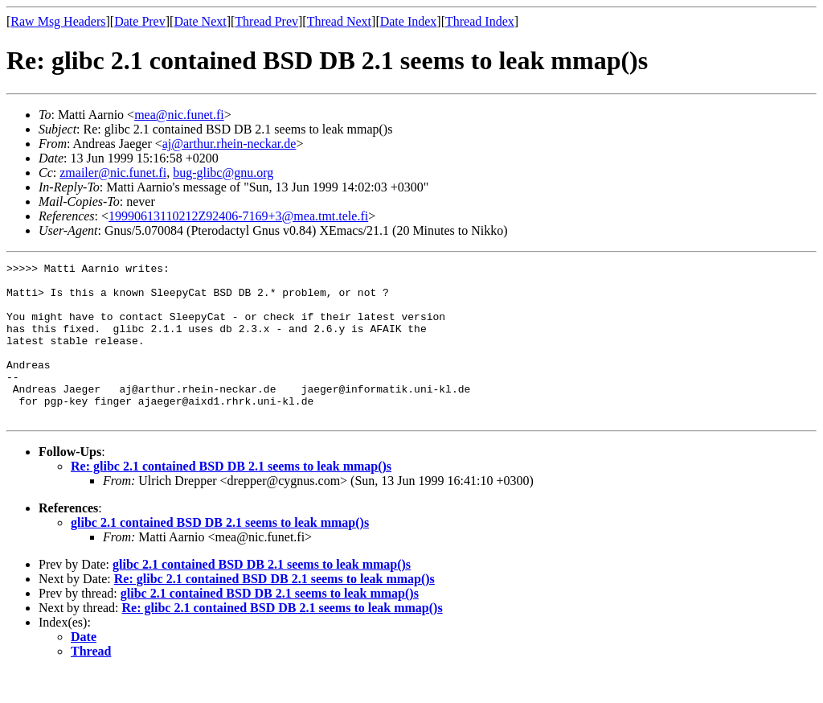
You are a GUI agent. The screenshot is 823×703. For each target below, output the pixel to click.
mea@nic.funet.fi (179, 114)
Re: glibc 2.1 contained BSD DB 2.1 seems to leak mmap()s (231, 497)
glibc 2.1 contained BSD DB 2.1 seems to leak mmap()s (220, 554)
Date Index (408, 21)
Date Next (200, 21)
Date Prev (140, 21)
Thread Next (339, 21)
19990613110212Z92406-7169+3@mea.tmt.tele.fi (238, 216)
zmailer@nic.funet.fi (112, 172)
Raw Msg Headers (57, 21)
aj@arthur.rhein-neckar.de (229, 143)
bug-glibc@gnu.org (223, 172)
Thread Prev (266, 21)
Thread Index (479, 21)
